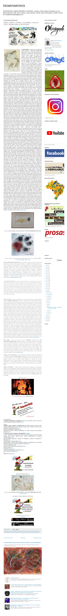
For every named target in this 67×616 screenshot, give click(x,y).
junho (48, 302)
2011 (47, 289)
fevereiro (48, 312)
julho (48, 301)
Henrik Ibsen (24, 531)
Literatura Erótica (36, 531)
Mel (10, 532)
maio (48, 304)
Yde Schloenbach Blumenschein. (33, 532)
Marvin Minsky (6, 532)
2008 (47, 317)
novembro (49, 294)
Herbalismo (29, 531)
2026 (47, 265)
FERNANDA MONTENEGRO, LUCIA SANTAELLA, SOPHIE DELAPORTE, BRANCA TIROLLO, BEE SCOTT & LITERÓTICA (24, 599)
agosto (48, 299)
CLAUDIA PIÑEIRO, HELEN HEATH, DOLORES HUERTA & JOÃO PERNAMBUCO (22, 542)
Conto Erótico (19, 531)
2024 (47, 268)
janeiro (48, 313)
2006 (47, 320)
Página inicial (22, 537)
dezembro (49, 292)
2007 (47, 319)
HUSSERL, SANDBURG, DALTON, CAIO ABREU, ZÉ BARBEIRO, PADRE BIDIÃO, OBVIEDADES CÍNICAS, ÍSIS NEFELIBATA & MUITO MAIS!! (26, 592)
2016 (47, 281)
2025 (47, 267)
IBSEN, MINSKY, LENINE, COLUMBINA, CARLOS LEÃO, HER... (54, 308)
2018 (47, 278)
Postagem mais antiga (37, 537)
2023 (47, 270)
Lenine (32, 531)
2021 (47, 273)
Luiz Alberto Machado (57, 40)
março (48, 310)
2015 (47, 283)
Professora (13, 532)
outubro (48, 296)
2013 (47, 286)
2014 (47, 284)
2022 (47, 271)
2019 (47, 276)
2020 (47, 275)
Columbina (15, 531)
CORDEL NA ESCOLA (14, 577)
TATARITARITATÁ (14, 5)
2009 (47, 315)
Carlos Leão (11, 531)
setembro (49, 297)
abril (48, 305)
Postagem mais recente (8, 537)
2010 (47, 291)
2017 (47, 280)
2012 (47, 288)
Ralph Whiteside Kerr (18, 532)
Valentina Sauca (25, 532)
